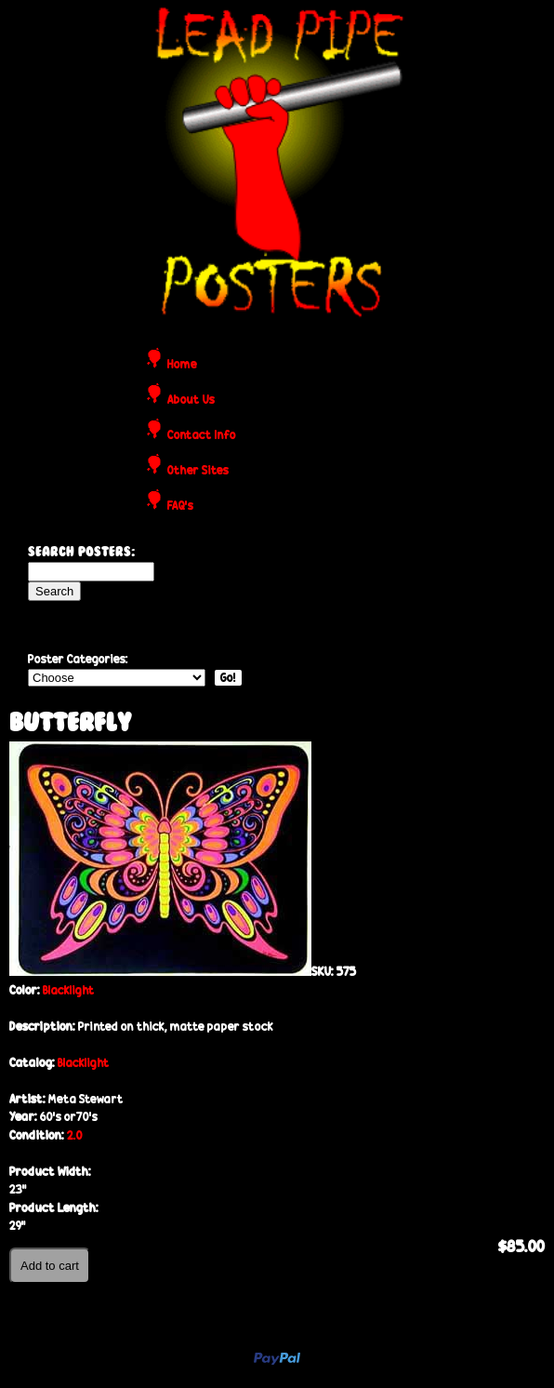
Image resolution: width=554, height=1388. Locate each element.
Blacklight (69, 990)
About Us (191, 400)
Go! (228, 678)
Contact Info (201, 436)
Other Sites (198, 471)
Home (182, 365)
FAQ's (180, 507)
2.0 (75, 1135)
